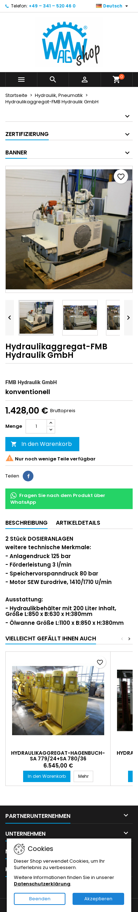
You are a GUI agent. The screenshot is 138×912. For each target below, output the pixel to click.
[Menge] (36, 426)
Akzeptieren (98, 898)
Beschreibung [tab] (26, 523)
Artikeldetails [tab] (78, 523)
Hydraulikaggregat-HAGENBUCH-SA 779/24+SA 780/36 (58, 755)
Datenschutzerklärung (42, 883)
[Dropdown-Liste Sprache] (113, 6)
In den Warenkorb (41, 444)
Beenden (40, 898)
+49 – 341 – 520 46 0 (52, 6)
